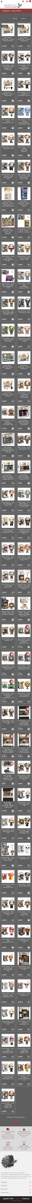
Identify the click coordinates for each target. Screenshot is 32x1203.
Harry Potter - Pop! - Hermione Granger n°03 (24, 913)
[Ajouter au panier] (12, 46)
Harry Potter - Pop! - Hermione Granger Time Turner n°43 (8, 1105)
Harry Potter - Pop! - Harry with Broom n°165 (8, 585)
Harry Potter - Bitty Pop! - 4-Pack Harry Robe (8, 94)
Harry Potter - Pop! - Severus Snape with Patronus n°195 (8, 177)
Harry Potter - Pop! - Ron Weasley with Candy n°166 (24, 558)
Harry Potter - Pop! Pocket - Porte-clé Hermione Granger (8, 613)
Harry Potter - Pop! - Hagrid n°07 (8, 639)
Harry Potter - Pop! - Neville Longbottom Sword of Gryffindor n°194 (24, 150)
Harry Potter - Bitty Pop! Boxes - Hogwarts (8, 367)
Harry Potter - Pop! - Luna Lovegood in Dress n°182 (24, 258)
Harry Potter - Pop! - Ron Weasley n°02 (24, 940)
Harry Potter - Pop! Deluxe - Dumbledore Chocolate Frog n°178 (8, 423)
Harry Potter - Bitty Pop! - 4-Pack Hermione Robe (8, 39)
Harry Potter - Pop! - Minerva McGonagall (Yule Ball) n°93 (24, 67)
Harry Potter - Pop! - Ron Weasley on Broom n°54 (8, 503)
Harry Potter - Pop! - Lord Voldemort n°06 (24, 804)
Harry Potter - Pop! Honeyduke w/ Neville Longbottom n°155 (8, 696)
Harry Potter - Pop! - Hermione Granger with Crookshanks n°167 (24, 396)
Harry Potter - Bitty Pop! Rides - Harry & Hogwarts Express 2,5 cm (24, 477)
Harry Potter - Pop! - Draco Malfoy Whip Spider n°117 (8, 1077)
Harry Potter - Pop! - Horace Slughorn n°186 (24, 340)
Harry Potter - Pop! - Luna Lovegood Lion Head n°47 (24, 695)
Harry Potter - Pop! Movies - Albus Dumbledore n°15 (8, 995)
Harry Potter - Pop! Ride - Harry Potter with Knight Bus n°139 (8, 286)
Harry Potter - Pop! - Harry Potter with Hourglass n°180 (8, 312)
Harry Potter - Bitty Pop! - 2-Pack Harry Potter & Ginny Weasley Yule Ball (8, 204)
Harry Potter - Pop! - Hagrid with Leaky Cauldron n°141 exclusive (24, 723)
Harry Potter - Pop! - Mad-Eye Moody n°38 (8, 831)
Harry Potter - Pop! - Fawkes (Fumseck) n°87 (8, 886)
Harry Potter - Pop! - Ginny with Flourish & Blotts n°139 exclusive (24, 750)
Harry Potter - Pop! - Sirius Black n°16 (24, 448)
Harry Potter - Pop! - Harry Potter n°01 (24, 885)
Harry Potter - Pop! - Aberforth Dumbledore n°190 (24, 94)
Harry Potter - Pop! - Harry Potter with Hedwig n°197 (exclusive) (8, 67)
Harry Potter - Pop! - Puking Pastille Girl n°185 (8, 340)
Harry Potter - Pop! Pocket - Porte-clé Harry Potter (8, 858)
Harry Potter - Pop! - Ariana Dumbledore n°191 (8, 121)
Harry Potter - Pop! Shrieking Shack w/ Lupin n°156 (8, 667)
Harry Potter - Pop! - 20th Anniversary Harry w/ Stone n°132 (24, 778)
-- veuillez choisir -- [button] (24, 18)
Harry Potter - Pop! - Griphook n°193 (8, 147)
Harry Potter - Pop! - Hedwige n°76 (24, 858)
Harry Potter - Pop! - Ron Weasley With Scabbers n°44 (8, 969)
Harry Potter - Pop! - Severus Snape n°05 (8, 913)
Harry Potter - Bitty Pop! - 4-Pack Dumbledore (24, 39)
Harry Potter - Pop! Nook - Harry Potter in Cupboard (24, 230)
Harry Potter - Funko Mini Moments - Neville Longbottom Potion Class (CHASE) (8, 806)
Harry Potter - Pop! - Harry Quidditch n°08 (24, 968)
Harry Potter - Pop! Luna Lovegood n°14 (8, 1022)
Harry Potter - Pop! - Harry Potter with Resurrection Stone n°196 (24, 177)
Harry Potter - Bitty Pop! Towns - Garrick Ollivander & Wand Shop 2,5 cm (8, 478)
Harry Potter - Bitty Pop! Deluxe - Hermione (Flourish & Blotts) (8, 450)
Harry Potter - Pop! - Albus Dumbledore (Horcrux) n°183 (24, 286)
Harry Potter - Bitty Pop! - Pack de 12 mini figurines (8, 231)
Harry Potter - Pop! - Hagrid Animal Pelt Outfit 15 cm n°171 (24, 532)
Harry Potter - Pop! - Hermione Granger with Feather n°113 (24, 1051)
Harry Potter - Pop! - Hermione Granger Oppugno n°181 (8, 259)
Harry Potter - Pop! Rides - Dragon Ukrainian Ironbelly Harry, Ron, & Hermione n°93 (24, 614)
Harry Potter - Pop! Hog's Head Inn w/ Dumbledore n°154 (24, 667)
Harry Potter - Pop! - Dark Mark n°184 (24, 311)
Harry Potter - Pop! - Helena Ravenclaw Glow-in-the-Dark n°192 (24, 122)
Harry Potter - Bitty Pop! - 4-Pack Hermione (8, 394)
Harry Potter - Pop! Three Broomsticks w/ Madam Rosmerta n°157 (24, 641)
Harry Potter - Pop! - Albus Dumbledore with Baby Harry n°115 (8, 1051)
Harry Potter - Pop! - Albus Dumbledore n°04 (8, 940)
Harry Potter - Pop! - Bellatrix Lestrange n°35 (24, 1022)
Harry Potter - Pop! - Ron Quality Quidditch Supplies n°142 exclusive (8, 750)
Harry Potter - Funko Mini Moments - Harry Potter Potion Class (8, 778)
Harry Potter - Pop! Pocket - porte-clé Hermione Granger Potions (24, 586)
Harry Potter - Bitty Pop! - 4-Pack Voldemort (24, 367)
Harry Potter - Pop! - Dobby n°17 (24, 994)
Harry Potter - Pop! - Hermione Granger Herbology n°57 (24, 1078)
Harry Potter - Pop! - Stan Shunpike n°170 (8, 558)
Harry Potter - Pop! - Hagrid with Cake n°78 (8, 722)
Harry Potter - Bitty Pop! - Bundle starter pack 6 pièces (24, 204)
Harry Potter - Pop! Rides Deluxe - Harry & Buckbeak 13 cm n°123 (24, 504)
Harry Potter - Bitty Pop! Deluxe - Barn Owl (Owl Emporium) (24, 422)
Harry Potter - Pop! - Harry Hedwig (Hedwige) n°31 (24, 831)
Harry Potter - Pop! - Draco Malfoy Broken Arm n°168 (8, 531)
